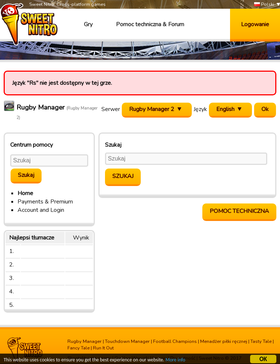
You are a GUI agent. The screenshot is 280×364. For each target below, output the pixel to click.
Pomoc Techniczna (239, 211)
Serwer (110, 109)
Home (25, 193)
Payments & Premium (45, 202)
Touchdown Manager (127, 341)
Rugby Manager (84, 341)
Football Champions (175, 341)
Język (200, 109)
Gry (88, 24)
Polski (264, 4)
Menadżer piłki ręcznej (223, 341)
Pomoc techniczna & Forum (150, 24)
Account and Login (41, 210)
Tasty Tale (261, 341)
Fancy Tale (78, 348)
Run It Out (103, 348)
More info (175, 360)
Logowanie (255, 24)
